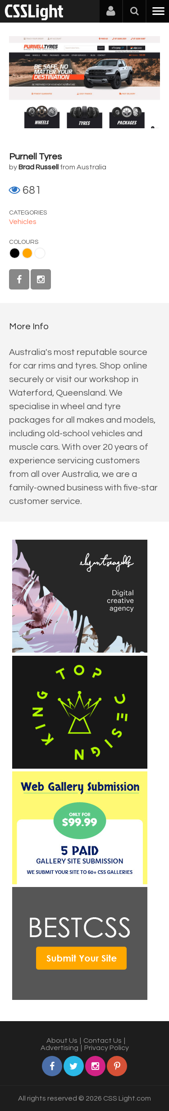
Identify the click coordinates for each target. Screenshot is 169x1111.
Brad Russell (38, 167)
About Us (62, 1040)
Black (14, 253)
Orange (27, 253)
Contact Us (102, 1040)
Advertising (59, 1047)
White (40, 253)
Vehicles (23, 221)
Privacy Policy (106, 1047)
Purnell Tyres (35, 156)
